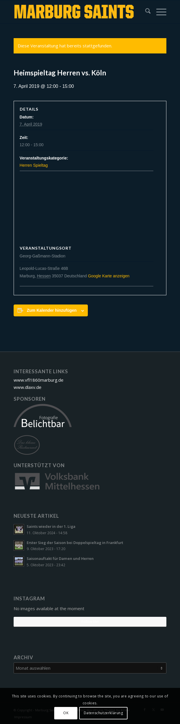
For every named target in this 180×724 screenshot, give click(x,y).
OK (65, 712)
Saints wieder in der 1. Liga (51, 526)
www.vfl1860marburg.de (38, 380)
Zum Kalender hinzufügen (52, 310)
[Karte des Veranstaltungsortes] (90, 209)
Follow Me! (90, 621)
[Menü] (158, 11)
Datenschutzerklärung (103, 712)
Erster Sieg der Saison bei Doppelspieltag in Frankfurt (75, 542)
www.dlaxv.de (27, 387)
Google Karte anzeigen (108, 276)
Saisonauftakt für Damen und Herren (60, 558)
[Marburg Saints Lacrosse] (75, 11)
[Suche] (145, 11)
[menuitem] (145, 11)
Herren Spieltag (34, 165)
